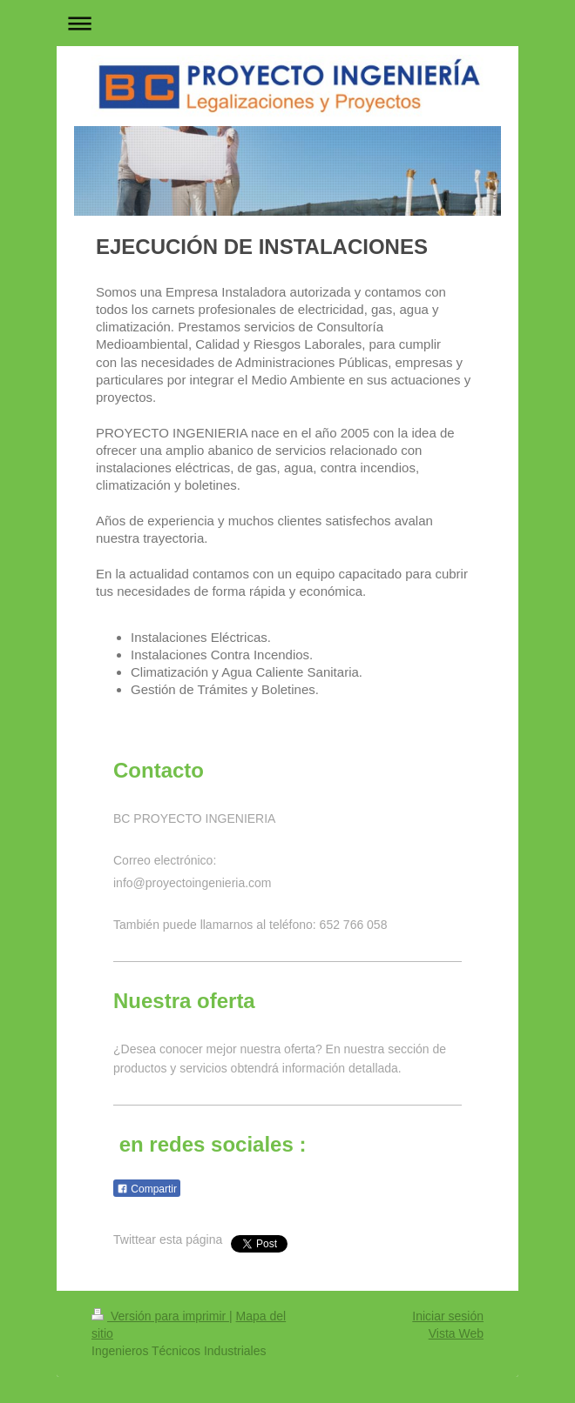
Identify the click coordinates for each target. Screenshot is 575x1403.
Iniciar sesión (448, 1316)
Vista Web (456, 1333)
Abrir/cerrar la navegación (287, 23)
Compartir (147, 1189)
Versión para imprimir (160, 1316)
